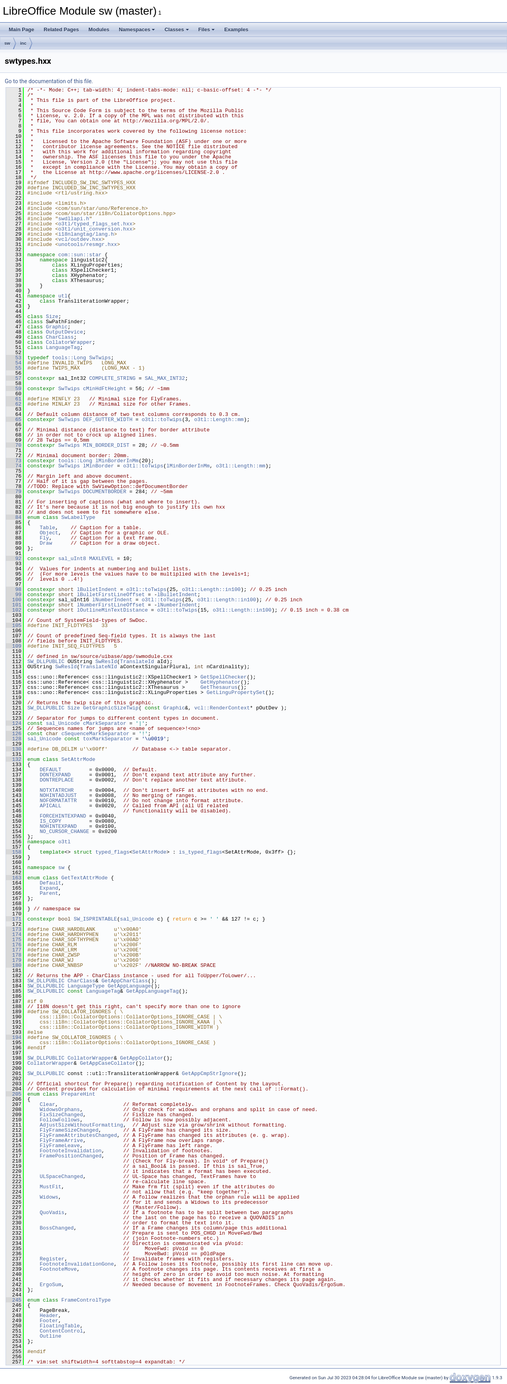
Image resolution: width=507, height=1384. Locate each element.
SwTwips (100, 357)
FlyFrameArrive (61, 1140)
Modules (98, 29)
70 (13, 445)
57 (13, 378)
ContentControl (61, 1330)
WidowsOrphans (60, 1109)
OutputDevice (64, 332)
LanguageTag (63, 347)
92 (13, 558)
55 (13, 368)
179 (13, 960)
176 (13, 944)
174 (13, 934)
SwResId (106, 661)
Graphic (57, 326)
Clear (47, 1104)
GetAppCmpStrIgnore (209, 1073)
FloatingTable (60, 1325)
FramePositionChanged (70, 1155)
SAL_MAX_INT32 (165, 378)
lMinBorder (98, 465)
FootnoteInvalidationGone (77, 1264)
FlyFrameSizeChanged (69, 1130)
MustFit (50, 1186)
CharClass (60, 337)
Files (206, 29)
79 (13, 491)
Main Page (21, 29)
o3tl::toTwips (162, 419)
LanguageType (86, 985)
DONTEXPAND (55, 774)
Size (52, 316)
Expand (49, 888)
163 (13, 877)
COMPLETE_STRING (112, 378)
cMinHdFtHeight (104, 388)
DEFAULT (50, 769)
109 (13, 646)
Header (49, 1315)
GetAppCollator (141, 1058)
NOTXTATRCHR (57, 790)
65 (13, 419)
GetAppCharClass (124, 980)
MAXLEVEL (101, 558)
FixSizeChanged (61, 1114)
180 (13, 965)
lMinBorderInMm (117, 460)
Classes (176, 29)
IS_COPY (50, 821)
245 (13, 1300)
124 (13, 723)
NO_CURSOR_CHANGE (64, 831)
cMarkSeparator (104, 723)
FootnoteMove (58, 1269)
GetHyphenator (220, 682)
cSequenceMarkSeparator (95, 733)
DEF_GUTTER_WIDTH (107, 419)
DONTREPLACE (57, 780)
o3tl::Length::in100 (211, 589)
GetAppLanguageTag (152, 991)
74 (13, 465)
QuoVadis (52, 1212)
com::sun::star (79, 254)
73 (13, 460)
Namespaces (137, 29)
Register (52, 1258)
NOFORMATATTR (58, 800)
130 (13, 749)
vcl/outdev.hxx (79, 239)
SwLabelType (78, 517)
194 (13, 1037)
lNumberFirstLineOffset (111, 604)
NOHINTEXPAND (58, 826)
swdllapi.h (73, 218)
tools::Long (69, 357)
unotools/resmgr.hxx (87, 244)
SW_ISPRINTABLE (95, 919)
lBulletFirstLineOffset (111, 594)
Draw (46, 543)
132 (13, 759)
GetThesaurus (219, 687)
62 (13, 404)
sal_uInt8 (72, 558)
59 (13, 388)
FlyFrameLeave (60, 1145)
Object (49, 532)
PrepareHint (78, 1094)
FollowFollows (60, 1119)
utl (62, 295)
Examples (236, 29)
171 (13, 919)
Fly (44, 537)
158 (13, 852)
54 (13, 362)
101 (13, 604)
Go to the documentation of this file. (49, 81)
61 (13, 398)
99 (13, 594)
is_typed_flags (200, 852)
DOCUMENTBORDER (104, 491)
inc (23, 43)
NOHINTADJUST (58, 795)
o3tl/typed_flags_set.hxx (95, 223)
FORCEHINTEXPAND (63, 816)
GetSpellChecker (223, 677)
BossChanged (57, 1227)
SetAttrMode (78, 759)
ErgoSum (50, 1284)
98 (13, 589)
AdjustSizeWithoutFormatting (81, 1125)
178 (13, 955)
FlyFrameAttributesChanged (78, 1135)
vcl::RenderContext (222, 707)
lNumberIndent (112, 599)
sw (7, 43)
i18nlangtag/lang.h (86, 234)
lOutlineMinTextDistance (112, 610)
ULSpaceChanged (61, 1176)
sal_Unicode (63, 723)
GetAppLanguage (129, 985)
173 (13, 929)
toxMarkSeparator (107, 738)
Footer (49, 1320)
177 (13, 949)
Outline (50, 1336)
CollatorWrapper (69, 342)
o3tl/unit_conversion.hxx (95, 229)
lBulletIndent (97, 589)
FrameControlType (86, 1300)
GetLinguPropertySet (235, 692)
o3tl (64, 841)
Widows (49, 1197)
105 (13, 625)
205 (13, 1094)
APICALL (50, 805)
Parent (49, 893)
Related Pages (61, 29)
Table (47, 527)
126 (13, 733)
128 (13, 738)
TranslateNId (98, 666)
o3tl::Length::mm (219, 419)
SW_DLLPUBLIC (46, 661)
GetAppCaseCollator (107, 1063)
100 (13, 599)
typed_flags (112, 852)
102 (13, 610)
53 (13, 357)
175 (13, 939)
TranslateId (137, 661)
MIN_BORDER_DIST (106, 445)
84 (13, 517)
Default (50, 882)
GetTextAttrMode (84, 877)
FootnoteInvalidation (70, 1150)
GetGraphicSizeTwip (110, 707)
